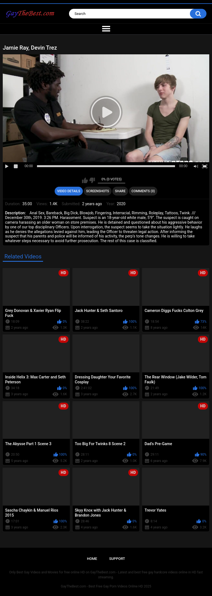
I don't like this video (92, 180)
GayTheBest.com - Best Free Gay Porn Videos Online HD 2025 (106, 586)
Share (120, 191)
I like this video (85, 180)
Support (117, 559)
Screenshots (97, 191)
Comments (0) (143, 191)
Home (92, 559)
